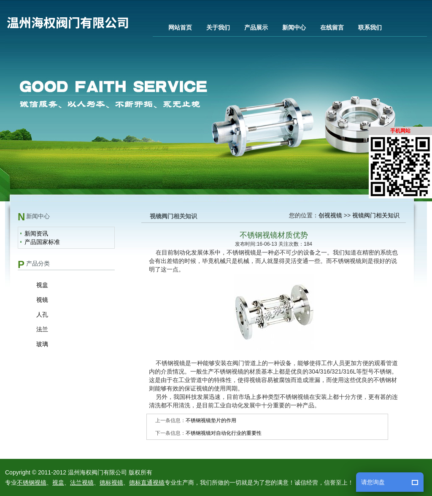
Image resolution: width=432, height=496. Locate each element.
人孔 (42, 314)
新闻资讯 (36, 233)
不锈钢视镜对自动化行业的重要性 (224, 433)
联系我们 (370, 27)
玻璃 (42, 344)
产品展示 (256, 27)
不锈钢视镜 (31, 482)
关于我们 (218, 27)
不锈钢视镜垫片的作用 (211, 420)
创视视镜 (330, 215)
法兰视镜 (82, 482)
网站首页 (180, 27)
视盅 (42, 285)
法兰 (42, 329)
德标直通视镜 (147, 482)
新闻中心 (294, 27)
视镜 (42, 299)
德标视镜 (111, 482)
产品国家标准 (42, 242)
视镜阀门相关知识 (376, 215)
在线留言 (332, 27)
